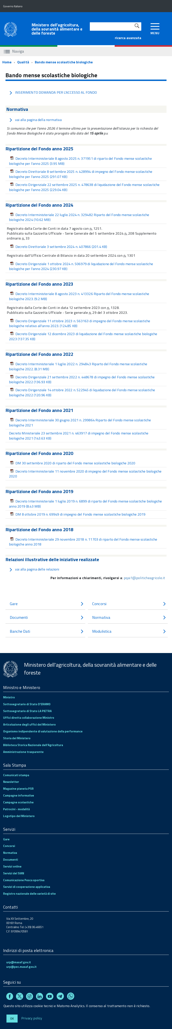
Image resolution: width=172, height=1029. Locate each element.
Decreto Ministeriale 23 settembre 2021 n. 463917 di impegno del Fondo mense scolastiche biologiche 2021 (79, 436)
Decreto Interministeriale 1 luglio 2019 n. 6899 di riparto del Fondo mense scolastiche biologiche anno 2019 (85, 504)
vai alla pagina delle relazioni (34, 569)
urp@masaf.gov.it (18, 962)
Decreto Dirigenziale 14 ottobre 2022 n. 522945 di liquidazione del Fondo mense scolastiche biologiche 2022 (82, 392)
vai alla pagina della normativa (35, 119)
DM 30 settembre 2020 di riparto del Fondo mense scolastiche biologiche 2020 (72, 463)
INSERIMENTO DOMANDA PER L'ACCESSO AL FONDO (53, 92)
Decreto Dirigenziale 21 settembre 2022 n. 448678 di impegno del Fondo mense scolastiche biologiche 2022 (82, 379)
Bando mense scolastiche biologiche (64, 62)
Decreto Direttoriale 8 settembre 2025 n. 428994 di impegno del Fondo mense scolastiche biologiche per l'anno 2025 (80, 174)
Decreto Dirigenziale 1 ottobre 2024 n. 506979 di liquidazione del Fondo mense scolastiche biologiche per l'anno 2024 (81, 266)
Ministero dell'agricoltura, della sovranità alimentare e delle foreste (57, 29)
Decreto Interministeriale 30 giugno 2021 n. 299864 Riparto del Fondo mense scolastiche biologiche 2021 (80, 422)
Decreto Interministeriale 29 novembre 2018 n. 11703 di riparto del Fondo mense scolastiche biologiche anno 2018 (83, 542)
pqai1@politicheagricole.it (144, 577)
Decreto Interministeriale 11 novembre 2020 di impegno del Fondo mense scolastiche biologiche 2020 (85, 474)
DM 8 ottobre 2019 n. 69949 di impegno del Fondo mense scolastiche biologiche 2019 (78, 514)
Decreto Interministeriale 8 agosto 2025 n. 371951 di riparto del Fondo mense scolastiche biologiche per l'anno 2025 (80, 161)
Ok (12, 1018)
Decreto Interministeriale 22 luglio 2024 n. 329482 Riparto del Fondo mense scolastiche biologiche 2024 (79, 217)
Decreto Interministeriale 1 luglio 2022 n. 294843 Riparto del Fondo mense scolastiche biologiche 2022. (78, 366)
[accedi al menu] (155, 28)
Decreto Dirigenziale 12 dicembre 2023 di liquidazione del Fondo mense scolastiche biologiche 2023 (83, 336)
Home (7, 62)
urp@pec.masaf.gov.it (21, 966)
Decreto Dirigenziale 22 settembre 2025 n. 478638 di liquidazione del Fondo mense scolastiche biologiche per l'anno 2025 (84, 187)
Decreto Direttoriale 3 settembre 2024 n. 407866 (58, 246)
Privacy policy (31, 1018)
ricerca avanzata (128, 37)
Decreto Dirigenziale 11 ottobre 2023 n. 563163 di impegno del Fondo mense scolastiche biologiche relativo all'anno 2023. (79, 323)
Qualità (23, 62)
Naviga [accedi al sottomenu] (14, 51)
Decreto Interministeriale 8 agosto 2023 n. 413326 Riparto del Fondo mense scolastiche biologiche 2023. (79, 296)
